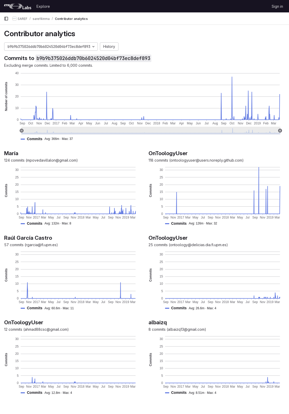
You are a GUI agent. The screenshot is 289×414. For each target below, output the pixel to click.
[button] (49, 139)
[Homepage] (17, 6)
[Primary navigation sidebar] (6, 18)
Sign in (277, 6)
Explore (43, 6)
